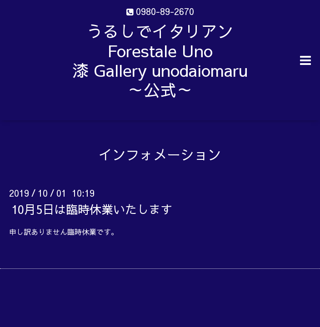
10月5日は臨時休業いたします (91, 209)
